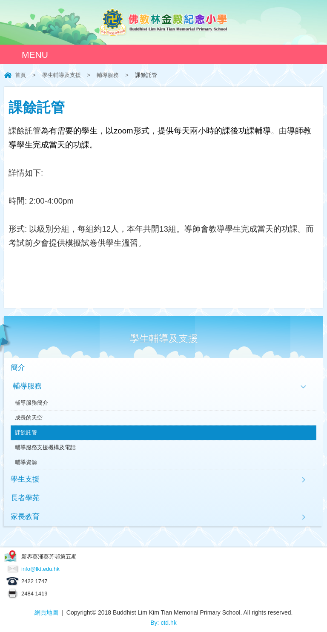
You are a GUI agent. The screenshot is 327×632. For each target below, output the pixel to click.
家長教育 (25, 517)
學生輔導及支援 (61, 75)
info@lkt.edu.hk (40, 569)
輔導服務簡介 (31, 403)
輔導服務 (108, 75)
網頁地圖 (46, 612)
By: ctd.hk (163, 622)
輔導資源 (26, 462)
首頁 (20, 75)
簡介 (18, 367)
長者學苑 (25, 498)
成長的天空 (29, 417)
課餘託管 (26, 432)
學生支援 (25, 479)
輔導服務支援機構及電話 (45, 447)
